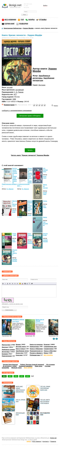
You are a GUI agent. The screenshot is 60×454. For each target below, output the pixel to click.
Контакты (46, 441)
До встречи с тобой (10, 366)
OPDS (29, 441)
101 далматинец (45, 170)
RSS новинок (36, 441)
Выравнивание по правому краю (17, 283)
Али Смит (44, 206)
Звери (45, 217)
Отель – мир (14, 234)
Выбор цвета (22, 283)
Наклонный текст (5, 283)
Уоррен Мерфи (30, 242)
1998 (14, 99)
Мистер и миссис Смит (14, 203)
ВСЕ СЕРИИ (28, 367)
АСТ (15, 94)
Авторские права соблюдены (30, 116)
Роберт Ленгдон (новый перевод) (32, 364)
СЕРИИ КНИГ (10, 24)
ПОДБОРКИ (23, 24)
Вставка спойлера (32, 283)
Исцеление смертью (14, 252)
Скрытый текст (25, 283)
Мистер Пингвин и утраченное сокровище (30, 205)
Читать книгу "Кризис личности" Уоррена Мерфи (30, 155)
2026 (4, 376)
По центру (15, 283)
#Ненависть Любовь (18, 319)
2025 (10, 376)
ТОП (22, 19)
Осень (45, 201)
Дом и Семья (20, 349)
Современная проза (51, 346)
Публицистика (35, 355)
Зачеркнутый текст (10, 283)
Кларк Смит (45, 193)
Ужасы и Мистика (50, 351)
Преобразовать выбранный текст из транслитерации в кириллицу (30, 283)
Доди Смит (44, 177)
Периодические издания (38, 351)
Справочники (48, 349)
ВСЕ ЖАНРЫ (48, 355)
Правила (53, 441)
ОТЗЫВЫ (42, 19)
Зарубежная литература (24, 351)
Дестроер (41, 85)
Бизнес (18, 344)
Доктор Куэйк (45, 234)
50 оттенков (50, 364)
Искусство (19, 353)
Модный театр (16, 367)
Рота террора (30, 235)
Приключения (7, 356)
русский (10, 87)
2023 (21, 376)
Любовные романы (9, 349)
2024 (16, 376)
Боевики (5, 354)
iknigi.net (53, 438)
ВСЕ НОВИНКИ (10, 19)
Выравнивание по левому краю (13, 283)
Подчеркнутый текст (7, 283)
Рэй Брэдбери (45, 223)
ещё (32, 376)
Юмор (46, 353)
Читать (30, 150)
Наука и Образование (37, 349)
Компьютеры (34, 346)
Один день (38, 366)
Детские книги (21, 346)
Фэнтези (5, 347)
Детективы (6, 351)
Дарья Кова (14, 211)
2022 (27, 376)
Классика (19, 355)
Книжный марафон (25, 366)
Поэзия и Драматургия (38, 353)
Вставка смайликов (20, 283)
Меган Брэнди (39, 323)
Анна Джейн (15, 321)
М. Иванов (10, 189)
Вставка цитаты (27, 283)
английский (19, 90)
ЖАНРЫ (31, 19)
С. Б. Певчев (18, 92)
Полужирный (3, 283)
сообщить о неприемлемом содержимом (17, 110)
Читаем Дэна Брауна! (10, 364)
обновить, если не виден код (12, 304)
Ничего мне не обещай (40, 320)
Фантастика (6, 345)
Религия (46, 344)
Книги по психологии (37, 344)
